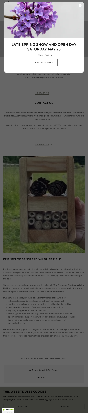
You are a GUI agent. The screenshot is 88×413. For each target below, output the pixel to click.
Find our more (44, 63)
